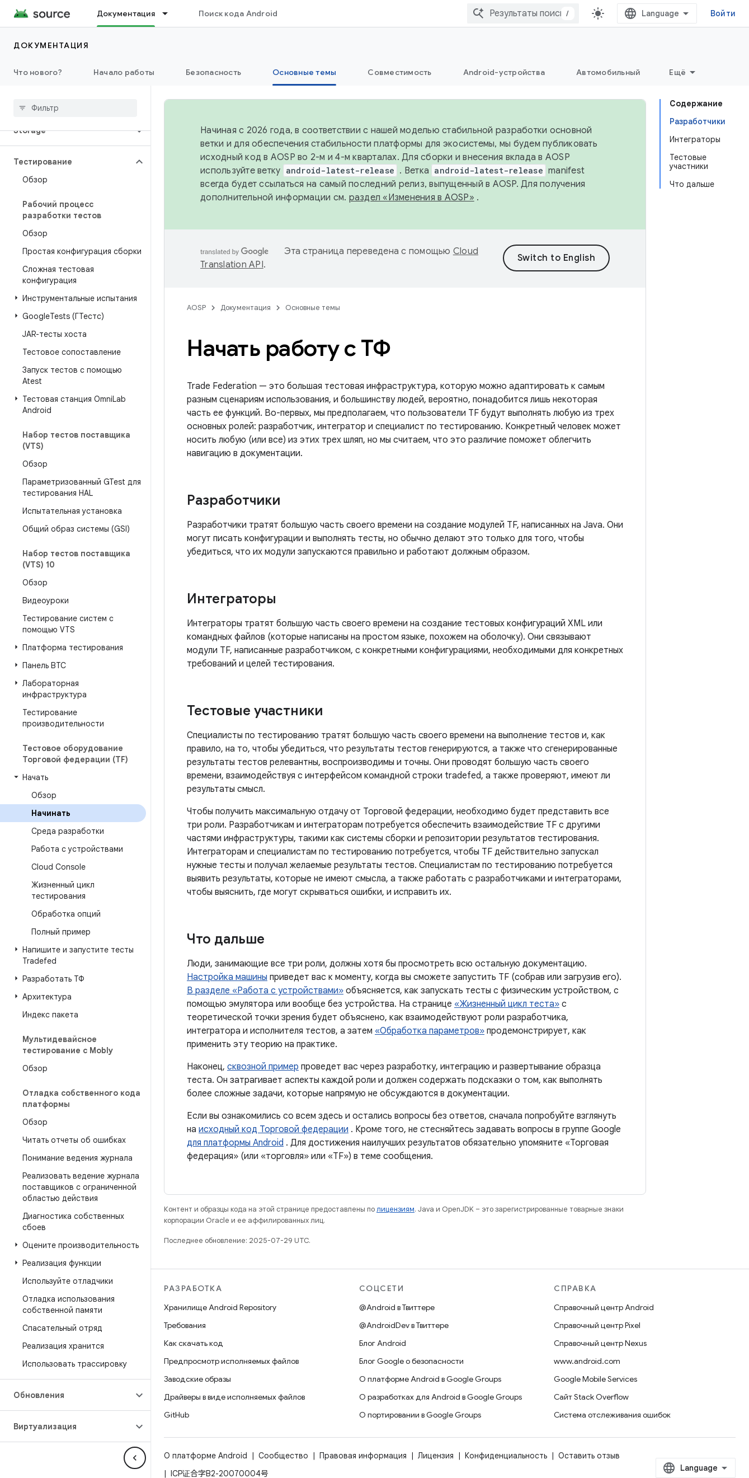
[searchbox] (75, 108)
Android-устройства (504, 72)
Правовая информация (363, 1455)
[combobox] (523, 13)
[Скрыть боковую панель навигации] (135, 1458)
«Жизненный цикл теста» (506, 1004)
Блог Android (382, 1343)
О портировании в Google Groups (420, 1415)
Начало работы (123, 72)
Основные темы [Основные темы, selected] (304, 72)
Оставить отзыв (589, 1455)
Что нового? (37, 72)
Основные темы (312, 307)
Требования (185, 1325)
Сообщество (283, 1455)
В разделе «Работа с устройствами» (265, 990)
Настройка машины (227, 977)
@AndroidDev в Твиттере (404, 1325)
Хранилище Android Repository (220, 1307)
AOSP (196, 307)
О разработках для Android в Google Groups (440, 1397)
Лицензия (436, 1455)
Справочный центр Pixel (597, 1325)
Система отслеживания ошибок (612, 1415)
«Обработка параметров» (429, 1030)
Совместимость (399, 72)
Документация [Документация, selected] (126, 13)
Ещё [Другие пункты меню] (677, 72)
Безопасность (213, 72)
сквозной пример (263, 1066)
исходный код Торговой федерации (273, 1129)
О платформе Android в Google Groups (430, 1379)
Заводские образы (197, 1379)
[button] (66, 162)
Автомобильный (608, 72)
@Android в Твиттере (397, 1307)
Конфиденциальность (506, 1455)
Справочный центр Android (604, 1307)
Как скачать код (193, 1343)
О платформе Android (205, 1455)
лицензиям (395, 1209)
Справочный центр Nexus (600, 1343)
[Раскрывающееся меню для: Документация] (170, 13)
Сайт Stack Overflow (591, 1397)
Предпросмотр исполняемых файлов (231, 1361)
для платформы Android (235, 1142)
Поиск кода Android (238, 13)
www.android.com (587, 1361)
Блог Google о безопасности (411, 1361)
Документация (51, 45)
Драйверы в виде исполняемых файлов (234, 1397)
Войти (723, 13)
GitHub (176, 1415)
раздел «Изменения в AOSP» (411, 197)
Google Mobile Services (595, 1379)
